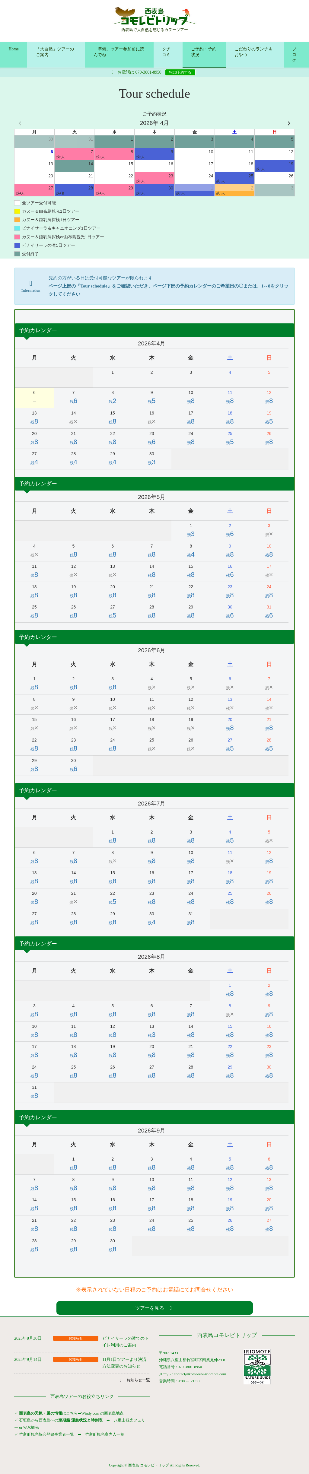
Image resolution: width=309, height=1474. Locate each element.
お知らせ (75, 1338)
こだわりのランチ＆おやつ (253, 52)
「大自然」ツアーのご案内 (55, 52)
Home (14, 49)
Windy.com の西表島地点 (102, 1413)
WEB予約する (180, 72)
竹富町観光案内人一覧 (104, 1434)
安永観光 (30, 1427)
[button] (154, 1308)
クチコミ (166, 52)
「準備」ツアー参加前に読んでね (119, 52)
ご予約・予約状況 (203, 52)
